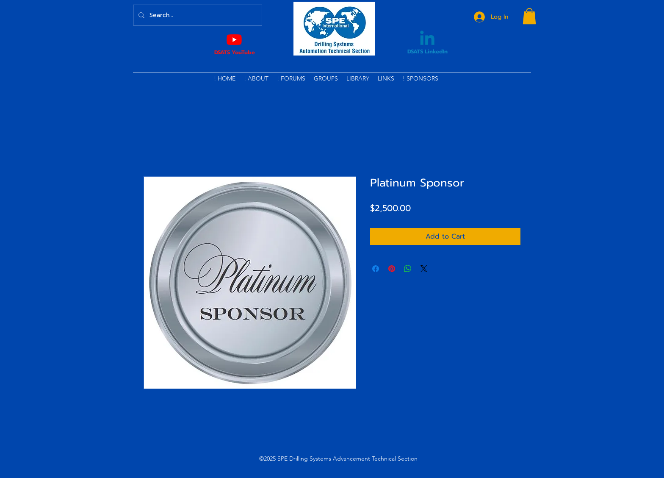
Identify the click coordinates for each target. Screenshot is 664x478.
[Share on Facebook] (376, 269)
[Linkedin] (427, 39)
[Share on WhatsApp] (408, 269)
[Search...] (196, 15)
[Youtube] (234, 39)
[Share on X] (424, 269)
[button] (529, 16)
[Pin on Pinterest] (392, 269)
